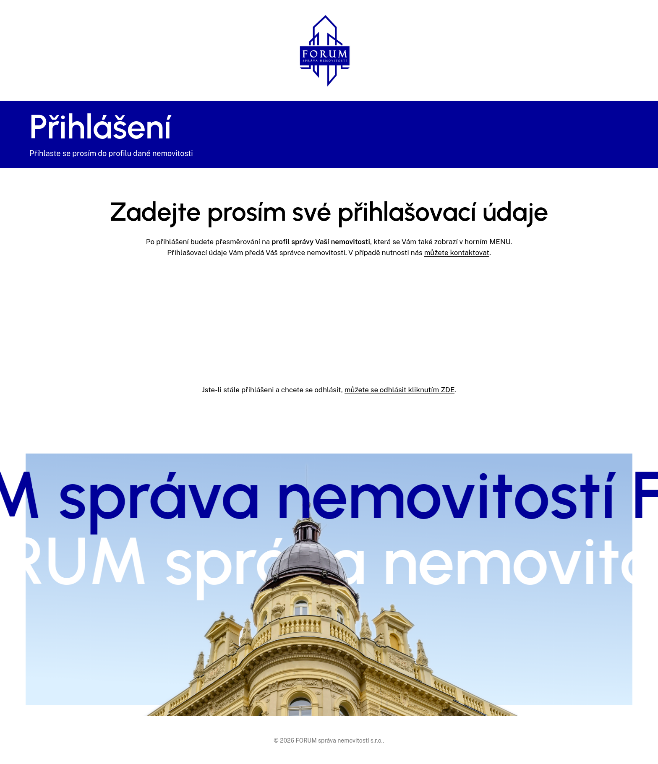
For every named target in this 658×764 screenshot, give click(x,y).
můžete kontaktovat (456, 252)
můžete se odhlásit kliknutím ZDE (399, 390)
